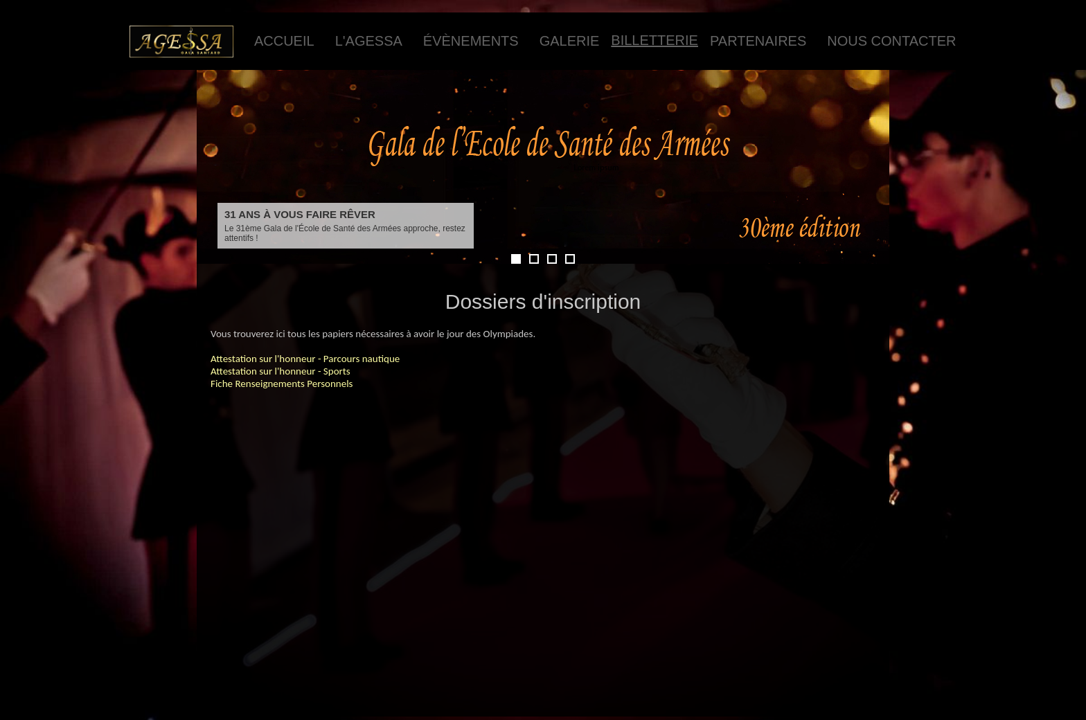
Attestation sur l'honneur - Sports (280, 371)
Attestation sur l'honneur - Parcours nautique (305, 358)
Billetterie (654, 40)
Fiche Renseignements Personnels (282, 383)
